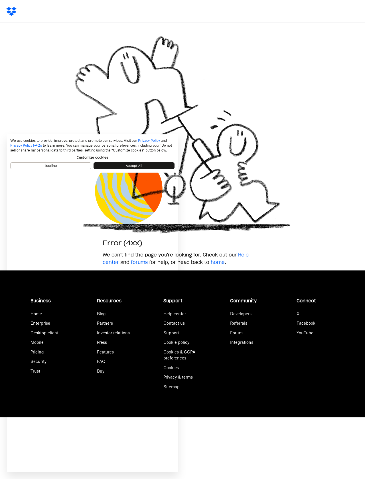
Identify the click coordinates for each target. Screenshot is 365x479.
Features (105, 351)
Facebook (306, 323)
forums (139, 262)
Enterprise (40, 323)
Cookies (171, 367)
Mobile (37, 342)
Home (36, 313)
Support (171, 332)
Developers (241, 313)
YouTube (305, 332)
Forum (236, 332)
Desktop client (44, 332)
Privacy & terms (178, 377)
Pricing (37, 351)
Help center (174, 313)
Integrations (241, 342)
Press (102, 342)
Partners (105, 323)
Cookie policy (176, 342)
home (218, 262)
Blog (101, 313)
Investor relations (113, 332)
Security (38, 361)
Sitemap (171, 386)
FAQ (101, 361)
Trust (35, 371)
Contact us (174, 323)
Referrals (238, 323)
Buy (100, 371)
